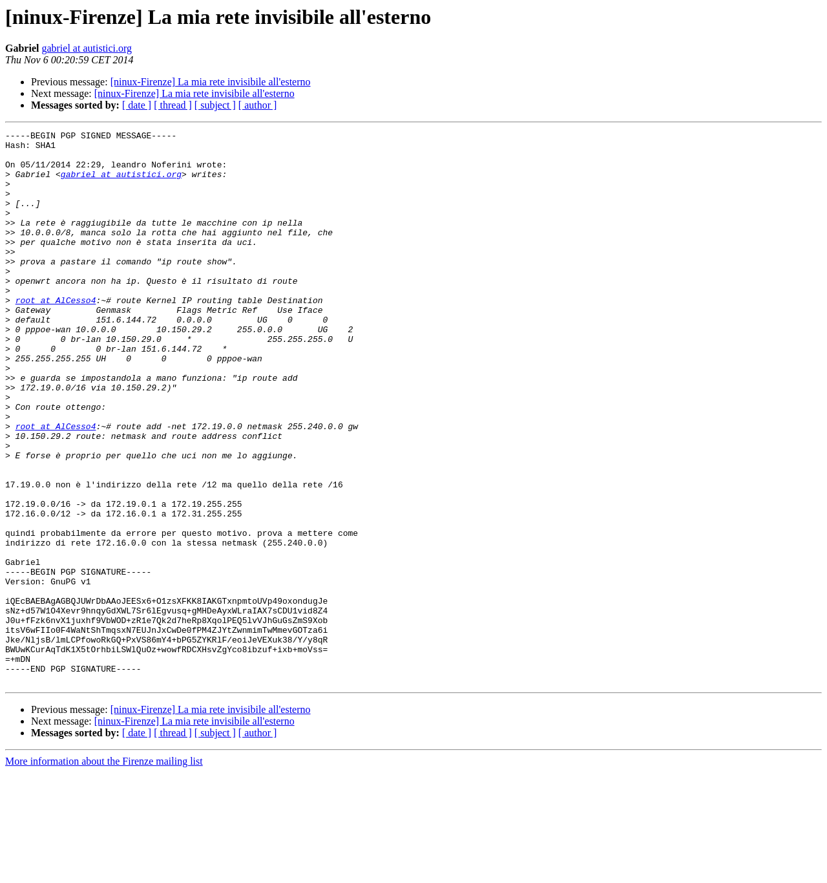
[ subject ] (215, 105)
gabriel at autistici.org (86, 48)
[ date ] (136, 105)
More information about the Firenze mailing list (104, 871)
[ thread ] (173, 105)
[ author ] (257, 105)
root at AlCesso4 (56, 335)
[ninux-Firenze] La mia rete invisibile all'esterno (210, 81)
